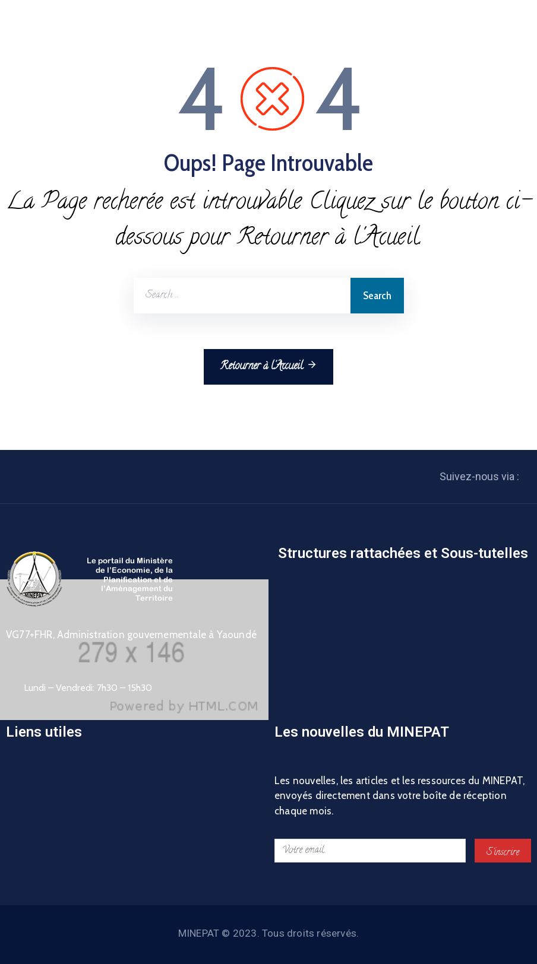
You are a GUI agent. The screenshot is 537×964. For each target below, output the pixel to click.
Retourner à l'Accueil (268, 366)
